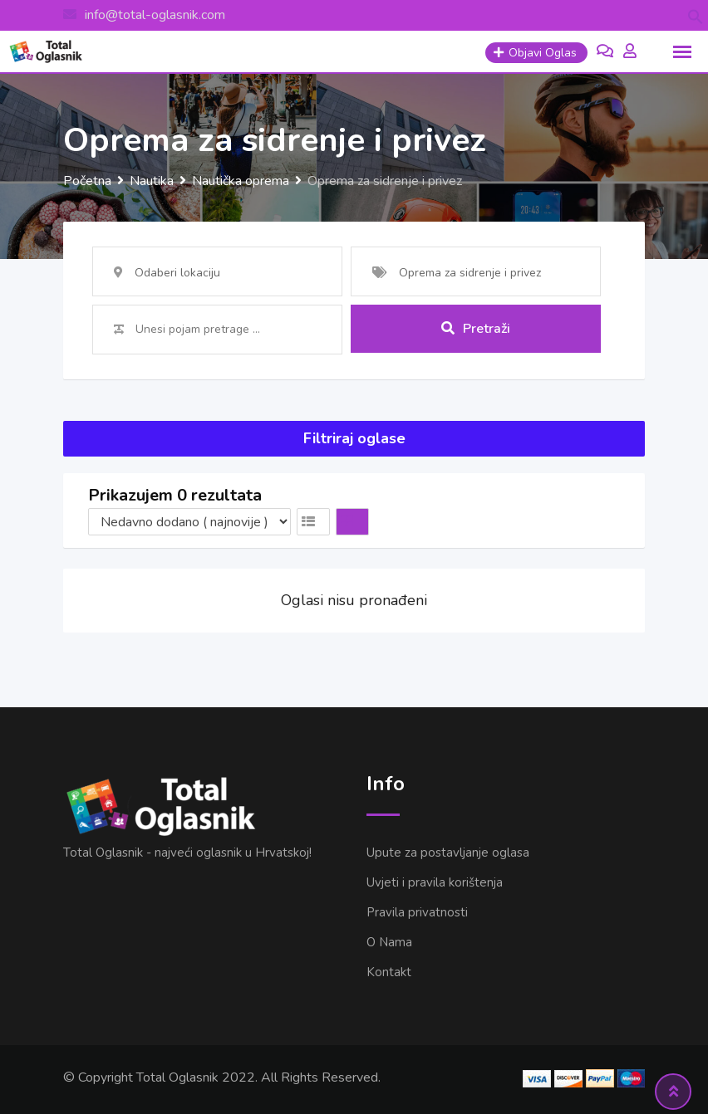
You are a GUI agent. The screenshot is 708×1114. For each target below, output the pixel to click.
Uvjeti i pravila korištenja (434, 882)
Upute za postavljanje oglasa (447, 852)
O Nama (389, 942)
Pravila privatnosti (417, 912)
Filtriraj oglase (354, 438)
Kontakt (388, 972)
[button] (695, 16)
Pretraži (475, 329)
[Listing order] (189, 521)
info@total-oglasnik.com (155, 15)
